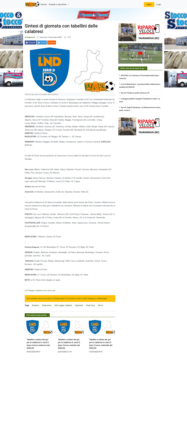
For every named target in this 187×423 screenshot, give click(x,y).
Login (158, 4)
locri (101, 305)
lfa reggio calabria (64, 305)
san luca (91, 305)
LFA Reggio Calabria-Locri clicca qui (40, 290)
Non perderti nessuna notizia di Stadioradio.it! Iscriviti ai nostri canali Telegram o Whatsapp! (67, 298)
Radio (149, 4)
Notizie (44, 4)
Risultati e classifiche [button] (58, 4)
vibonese (47, 305)
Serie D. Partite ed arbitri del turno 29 (135, 93)
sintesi (36, 305)
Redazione (31, 37)
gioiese (79, 305)
